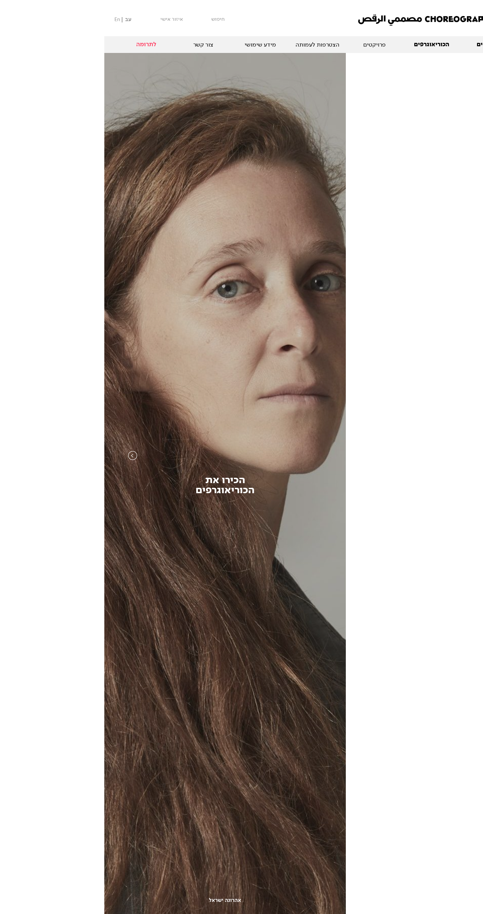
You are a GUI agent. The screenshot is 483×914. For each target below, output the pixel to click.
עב (24, 19)
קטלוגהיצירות (362, 485)
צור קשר (99, 45)
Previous (28, 469)
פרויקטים (270, 45)
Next (454, 469)
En (13, 19)
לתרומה (42, 44)
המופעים (384, 44)
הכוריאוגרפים (327, 44)
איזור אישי (67, 19)
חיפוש (113, 19)
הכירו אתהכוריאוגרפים (120, 485)
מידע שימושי (156, 45)
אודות (441, 45)
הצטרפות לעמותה (213, 45)
